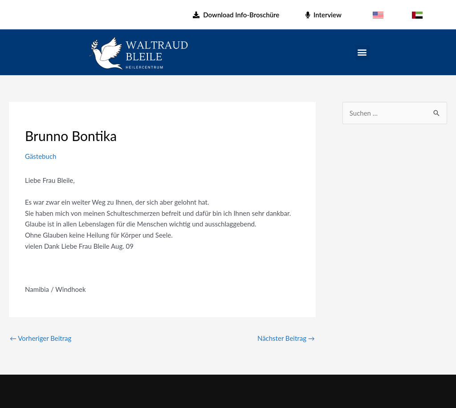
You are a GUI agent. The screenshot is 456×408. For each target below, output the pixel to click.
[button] (362, 52)
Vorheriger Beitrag (40, 338)
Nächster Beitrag (286, 338)
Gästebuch (40, 156)
